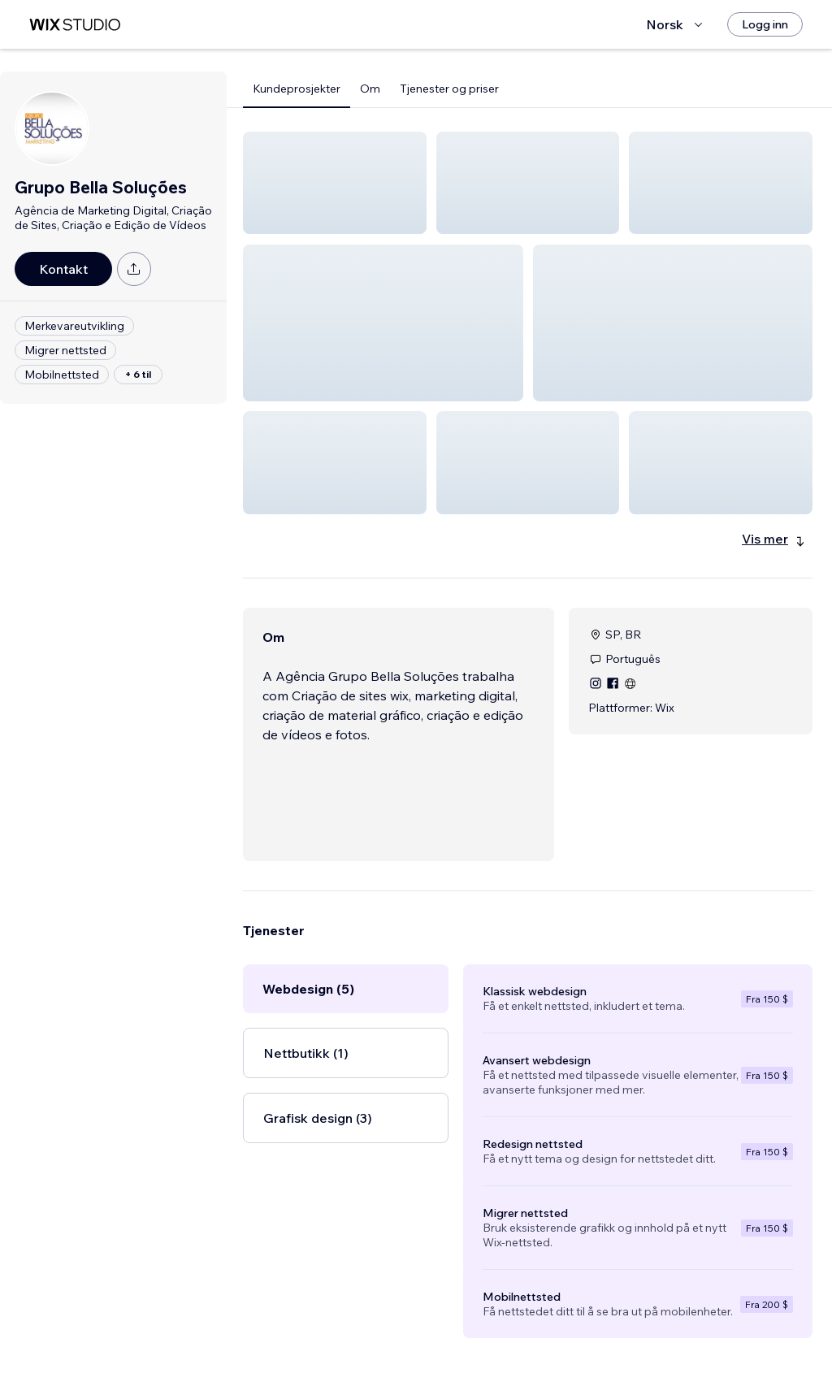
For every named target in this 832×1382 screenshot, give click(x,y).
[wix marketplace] (74, 24)
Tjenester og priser (449, 88)
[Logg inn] (765, 24)
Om (370, 88)
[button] (335, 183)
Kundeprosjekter (296, 88)
